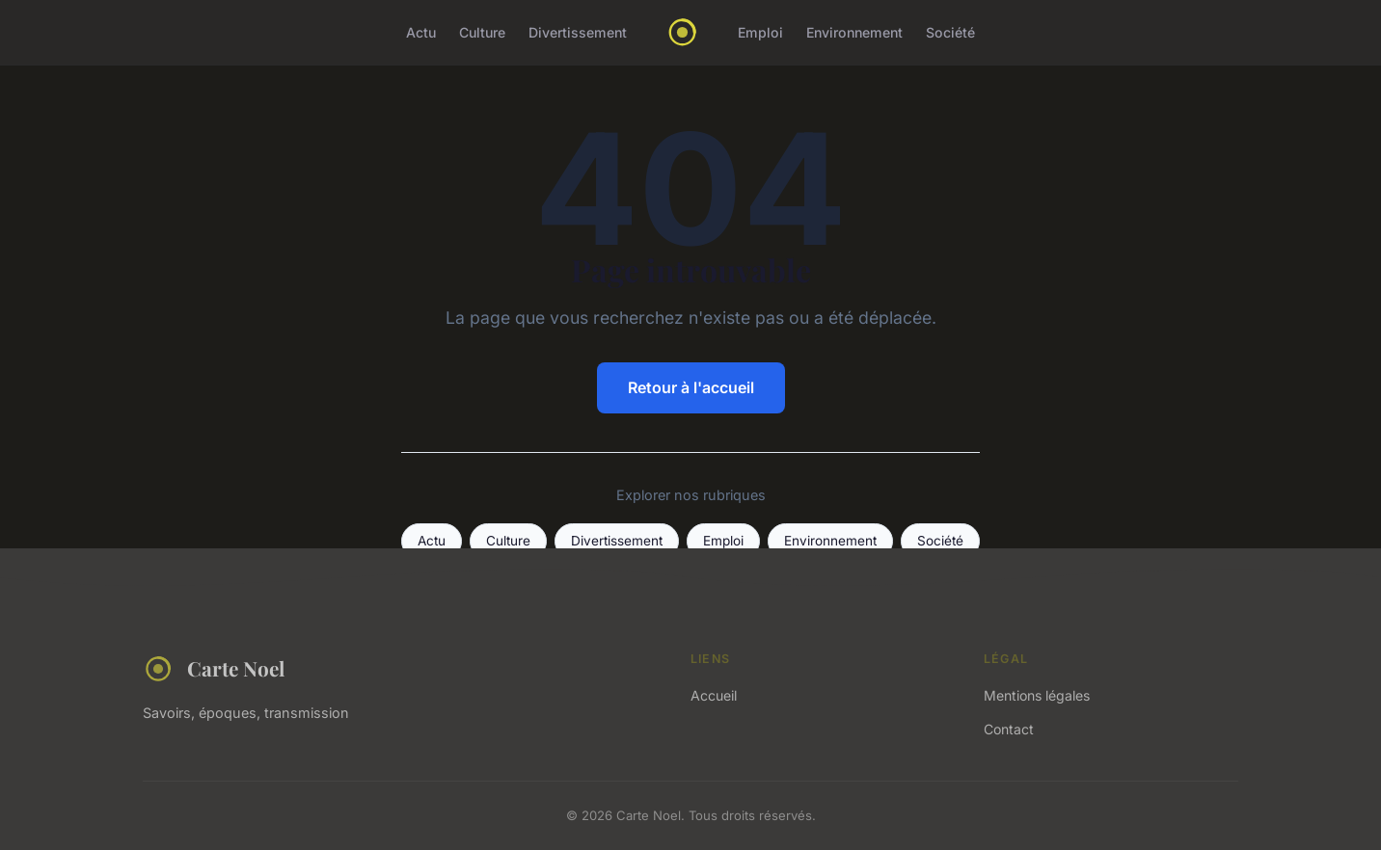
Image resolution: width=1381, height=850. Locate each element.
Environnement (854, 32)
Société (950, 32)
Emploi (760, 32)
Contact (1009, 729)
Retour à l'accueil (691, 387)
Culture (482, 32)
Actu (421, 32)
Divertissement (577, 32)
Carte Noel (213, 668)
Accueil (713, 695)
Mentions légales (1037, 695)
